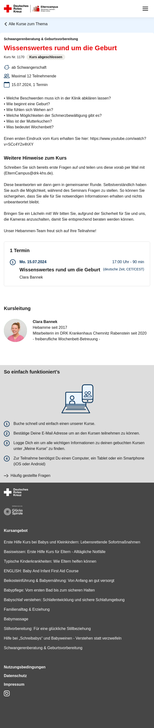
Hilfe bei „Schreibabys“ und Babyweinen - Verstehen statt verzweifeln (63, 638)
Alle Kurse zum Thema (26, 24)
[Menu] (145, 8)
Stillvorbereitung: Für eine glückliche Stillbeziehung (47, 629)
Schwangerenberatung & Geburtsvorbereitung (43, 648)
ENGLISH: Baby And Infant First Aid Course (41, 571)
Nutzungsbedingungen (24, 667)
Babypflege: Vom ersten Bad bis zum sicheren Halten (49, 590)
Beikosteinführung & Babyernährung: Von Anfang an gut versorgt (59, 581)
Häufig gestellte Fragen (27, 475)
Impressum (14, 684)
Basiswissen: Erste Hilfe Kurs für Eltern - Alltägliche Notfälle (54, 552)
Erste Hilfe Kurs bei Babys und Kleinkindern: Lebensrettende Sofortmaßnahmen (72, 542)
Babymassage (16, 619)
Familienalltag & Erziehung (27, 609)
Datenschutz (15, 676)
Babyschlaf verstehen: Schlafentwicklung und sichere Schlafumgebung (64, 600)
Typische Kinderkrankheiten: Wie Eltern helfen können (50, 561)
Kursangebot (16, 531)
